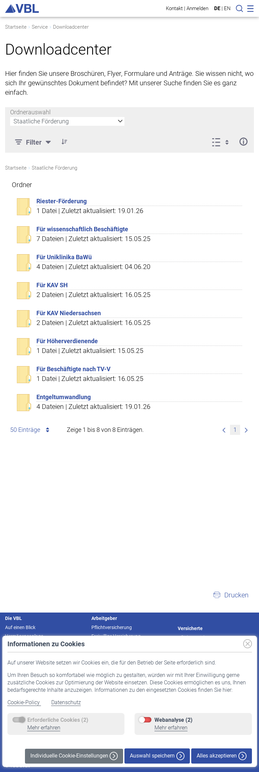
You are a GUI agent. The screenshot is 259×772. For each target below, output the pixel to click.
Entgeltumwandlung (63, 396)
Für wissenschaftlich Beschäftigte (82, 229)
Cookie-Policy (24, 702)
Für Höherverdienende (67, 341)
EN (227, 8)
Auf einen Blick (20, 627)
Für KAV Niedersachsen (68, 313)
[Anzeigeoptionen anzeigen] (222, 141)
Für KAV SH (52, 285)
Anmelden (197, 8)
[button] (230, 595)
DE (217, 8)
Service (40, 27)
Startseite (16, 27)
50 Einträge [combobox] (31, 430)
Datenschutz (66, 702)
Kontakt (174, 8)
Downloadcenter (71, 27)
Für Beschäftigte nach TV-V (73, 369)
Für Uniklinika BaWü (64, 257)
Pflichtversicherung (111, 627)
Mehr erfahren (43, 727)
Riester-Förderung (61, 201)
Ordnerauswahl (30, 112)
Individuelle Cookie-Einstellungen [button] (74, 756)
